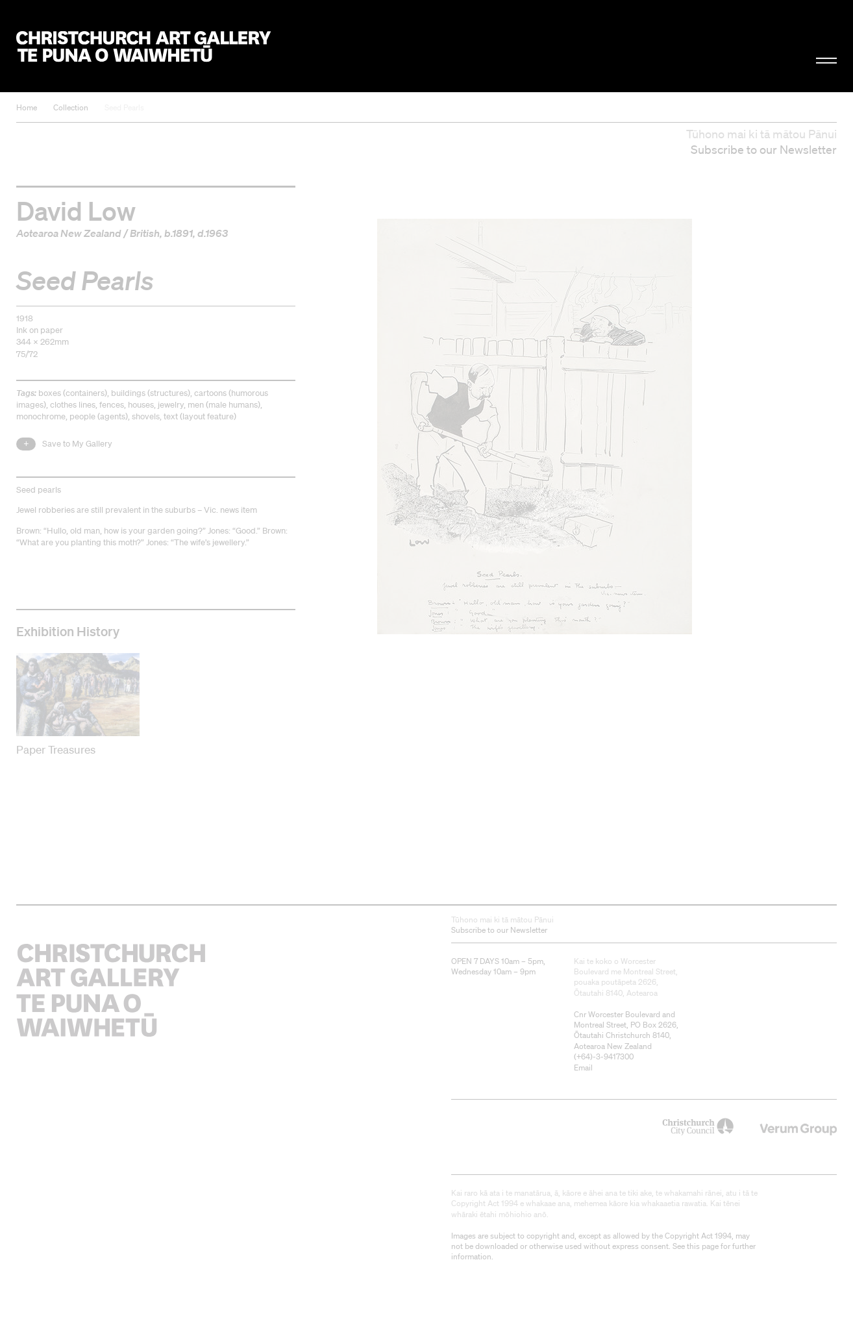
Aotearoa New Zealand (68, 233)
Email (583, 1067)
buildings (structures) (150, 393)
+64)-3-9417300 (605, 1056)
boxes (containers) (72, 393)
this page (703, 1246)
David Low (76, 210)
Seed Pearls (124, 107)
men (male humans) (224, 404)
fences (111, 404)
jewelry (171, 404)
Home (26, 107)
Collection (70, 107)
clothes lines (72, 404)
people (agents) (98, 416)
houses (141, 404)
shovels (146, 416)
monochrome (41, 416)
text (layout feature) (200, 416)
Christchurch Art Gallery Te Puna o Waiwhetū (143, 46)
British (145, 233)
